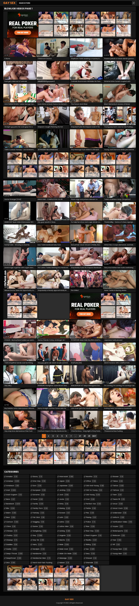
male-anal (66, 549)
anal (11, 490)
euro (37, 485)
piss (90, 512)
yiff (116, 544)
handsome (39, 553)
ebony (38, 476)
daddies (12, 544)
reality (91, 540)
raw (90, 526)
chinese (12, 530)
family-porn (40, 508)
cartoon (12, 521)
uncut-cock (120, 508)
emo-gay (39, 481)
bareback (13, 503)
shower (118, 476)
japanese (66, 485)
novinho (91, 476)
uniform (119, 517)
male (64, 544)
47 (80, 436)
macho (64, 540)
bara (10, 499)
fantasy (39, 512)
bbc (10, 508)
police (91, 521)
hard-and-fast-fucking (44, 562)
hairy (37, 544)
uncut (118, 503)
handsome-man (42, 558)
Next (94, 436)
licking (64, 530)
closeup (12, 540)
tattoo (118, 485)
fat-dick (39, 517)
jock (64, 494)
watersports (120, 530)
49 (89, 436)
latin (64, 517)
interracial (66, 476)
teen (117, 494)
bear (11, 517)
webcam (119, 535)
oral (90, 499)
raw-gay (92, 530)
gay (38, 535)
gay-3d (38, 540)
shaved (91, 558)
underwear (120, 512)
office (91, 481)
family (38, 503)
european (39, 490)
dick (10, 562)
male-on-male (68, 553)
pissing (91, 517)
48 (85, 436)
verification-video (122, 521)
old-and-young (95, 485)
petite (91, 508)
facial (38, 499)
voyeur (118, 526)
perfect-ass (93, 503)
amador (12, 476)
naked (64, 562)
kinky (64, 503)
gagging (39, 521)
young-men (120, 553)
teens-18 (119, 499)
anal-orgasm (14, 494)
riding (91, 544)
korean (64, 512)
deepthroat (14, 558)
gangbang (40, 530)
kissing (64, 508)
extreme (39, 494)
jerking (65, 490)
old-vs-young (94, 490)
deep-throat (14, 553)
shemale (92, 562)
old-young (93, 494)
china (11, 526)
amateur (12, 481)
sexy (90, 553)
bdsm (11, 512)
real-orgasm (94, 535)
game (38, 526)
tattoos (118, 490)
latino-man (66, 526)
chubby (12, 535)
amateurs (12, 485)
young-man (120, 549)
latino (64, 521)
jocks (64, 499)
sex (90, 549)
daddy (11, 549)
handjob (39, 549)
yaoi (117, 540)
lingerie (65, 535)
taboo (118, 481)
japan (64, 481)
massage (65, 558)
